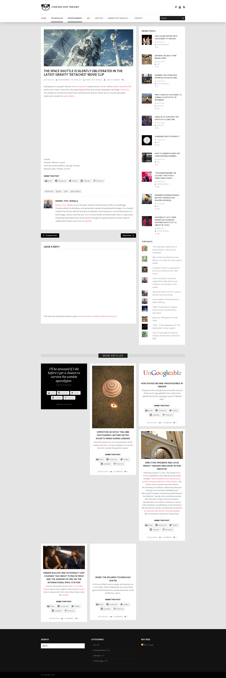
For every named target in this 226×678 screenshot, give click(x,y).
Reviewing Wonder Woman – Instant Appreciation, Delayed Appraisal (167, 198)
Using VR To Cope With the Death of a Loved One (167, 118)
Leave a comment (113, 80)
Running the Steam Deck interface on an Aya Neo (166, 76)
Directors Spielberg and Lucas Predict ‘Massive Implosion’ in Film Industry (162, 465)
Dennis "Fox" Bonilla (93, 80)
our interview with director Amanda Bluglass (162, 511)
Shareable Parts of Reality (167, 136)
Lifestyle (99, 18)
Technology (57, 18)
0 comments (118, 472)
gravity (58, 191)
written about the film (122, 86)
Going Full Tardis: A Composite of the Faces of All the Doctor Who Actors (166, 271)
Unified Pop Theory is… (119, 18)
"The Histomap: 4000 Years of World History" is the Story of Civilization (164, 250)
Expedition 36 (105, 445)
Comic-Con (124, 89)
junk (66, 191)
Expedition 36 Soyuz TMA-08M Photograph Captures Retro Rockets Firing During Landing (113, 435)
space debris (69, 96)
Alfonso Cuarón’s (79, 86)
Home (43, 18)
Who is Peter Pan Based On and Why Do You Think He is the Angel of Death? (167, 260)
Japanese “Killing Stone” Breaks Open (166, 56)
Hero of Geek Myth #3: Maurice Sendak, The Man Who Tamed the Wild (166, 336)
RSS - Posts (147, 645)
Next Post (128, 235)
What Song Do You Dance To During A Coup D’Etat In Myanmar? (168, 97)
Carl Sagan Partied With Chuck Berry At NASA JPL (166, 37)
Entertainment (75, 18)
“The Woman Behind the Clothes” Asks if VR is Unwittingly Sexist (165, 175)
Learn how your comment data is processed (97, 316)
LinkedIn (88, 221)
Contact (138, 18)
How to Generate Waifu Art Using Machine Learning (167, 154)
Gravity (103, 86)
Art (88, 18)
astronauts (49, 191)
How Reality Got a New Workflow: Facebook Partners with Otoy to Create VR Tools (166, 221)
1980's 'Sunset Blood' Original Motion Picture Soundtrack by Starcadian (164, 310)
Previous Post (50, 235)
